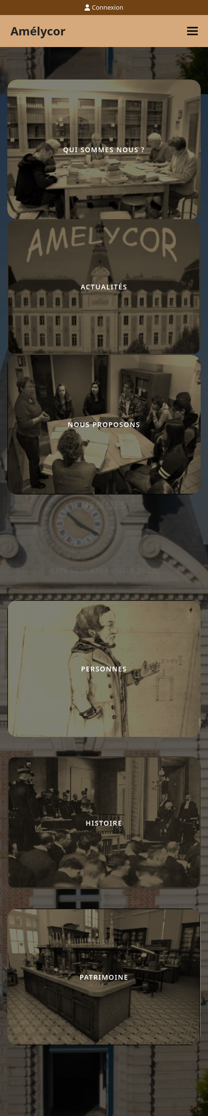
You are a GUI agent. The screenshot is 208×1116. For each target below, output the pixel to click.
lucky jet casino (9, 494)
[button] (192, 31)
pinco (8, 494)
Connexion (107, 7)
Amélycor (37, 31)
